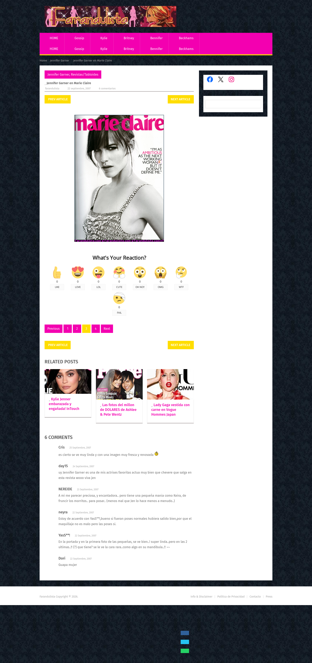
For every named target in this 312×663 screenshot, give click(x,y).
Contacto (255, 596)
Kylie (103, 38)
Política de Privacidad (231, 596)
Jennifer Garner (58, 74)
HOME (54, 38)
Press (269, 596)
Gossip (79, 38)
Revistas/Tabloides (84, 74)
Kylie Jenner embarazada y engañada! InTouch (64, 404)
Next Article (180, 99)
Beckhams (186, 38)
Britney (129, 38)
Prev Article (58, 99)
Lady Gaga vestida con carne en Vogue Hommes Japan (170, 410)
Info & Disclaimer (202, 596)
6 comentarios (107, 88)
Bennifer (156, 38)
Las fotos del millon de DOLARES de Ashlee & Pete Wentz (118, 410)
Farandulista (52, 88)
